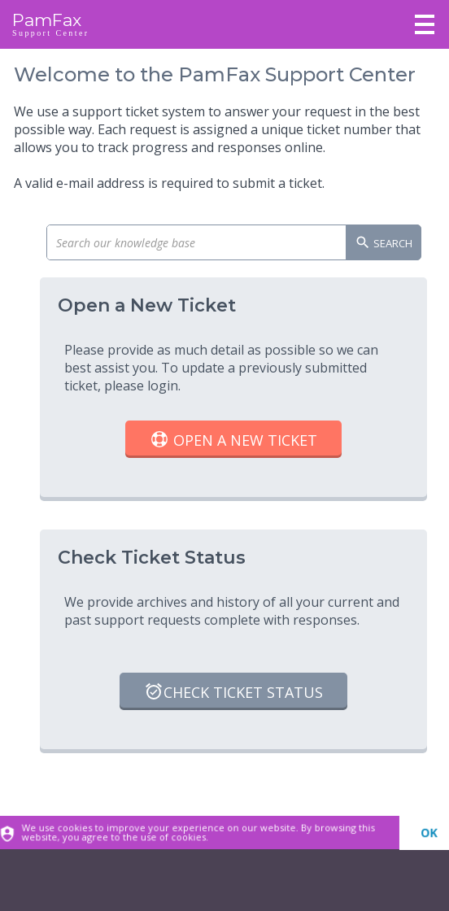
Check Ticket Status (233, 693)
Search (383, 244)
